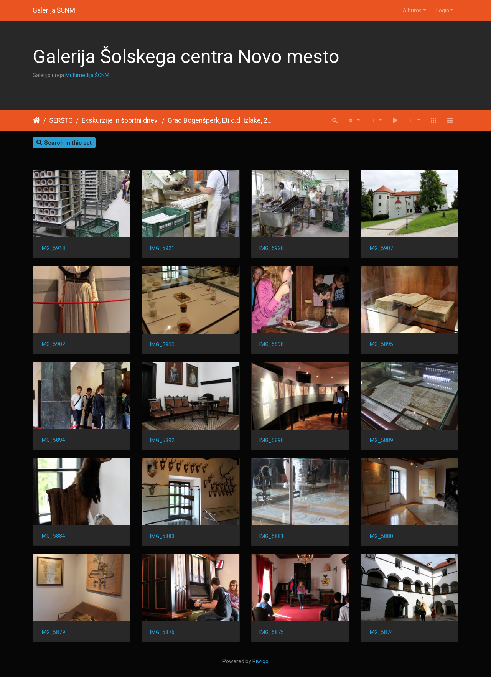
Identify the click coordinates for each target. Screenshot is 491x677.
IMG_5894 (53, 440)
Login (442, 10)
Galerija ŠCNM (54, 10)
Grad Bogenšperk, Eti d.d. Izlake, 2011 (221, 120)
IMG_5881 (271, 536)
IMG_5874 (381, 632)
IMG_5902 (53, 344)
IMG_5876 (162, 632)
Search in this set (64, 142)
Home (36, 120)
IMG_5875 (271, 632)
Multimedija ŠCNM (87, 75)
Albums (412, 10)
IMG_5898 (271, 344)
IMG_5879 (53, 632)
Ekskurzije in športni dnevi (120, 120)
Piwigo (260, 661)
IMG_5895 (381, 344)
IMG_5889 (381, 440)
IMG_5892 (162, 440)
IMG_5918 (53, 248)
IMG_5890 (271, 440)
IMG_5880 (381, 536)
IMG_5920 (271, 248)
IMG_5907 (381, 248)
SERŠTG (61, 120)
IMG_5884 (53, 536)
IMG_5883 (162, 536)
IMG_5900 (162, 344)
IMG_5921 (162, 248)
